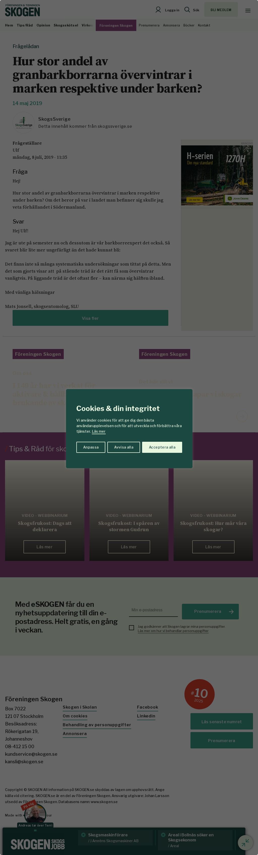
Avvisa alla (123, 447)
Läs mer (99, 431)
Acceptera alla (162, 447)
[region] (129, 427)
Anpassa (91, 447)
